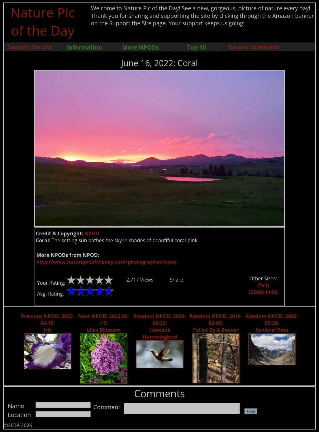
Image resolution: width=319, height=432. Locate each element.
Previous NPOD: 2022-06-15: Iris (47, 323)
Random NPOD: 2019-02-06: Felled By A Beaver (216, 323)
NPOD (91, 233)
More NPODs (140, 47)
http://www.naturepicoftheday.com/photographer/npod (106, 261)
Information (84, 47)
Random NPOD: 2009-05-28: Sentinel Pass (272, 323)
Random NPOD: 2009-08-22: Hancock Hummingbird (160, 326)
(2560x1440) (263, 292)
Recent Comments (253, 47)
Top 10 (196, 47)
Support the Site (30, 47)
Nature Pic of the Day (43, 21)
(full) (263, 285)
